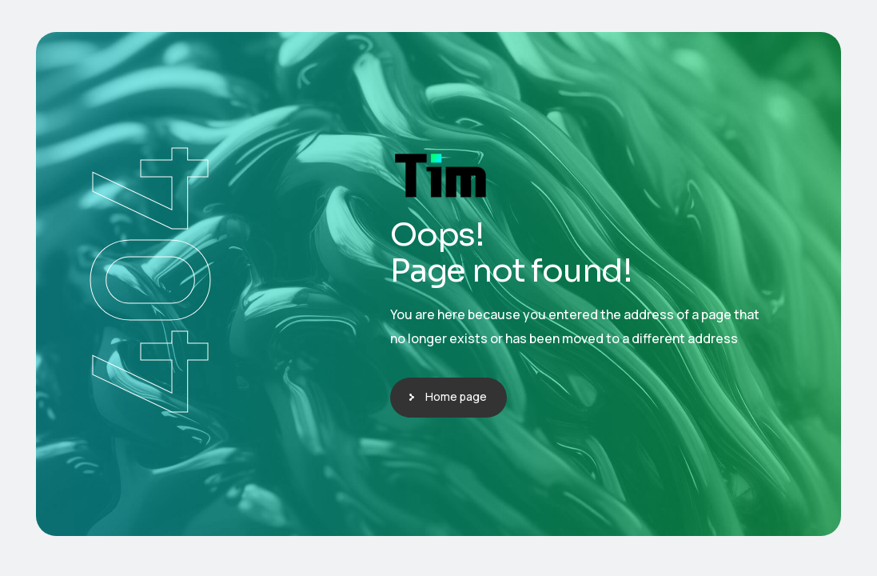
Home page (456, 396)
